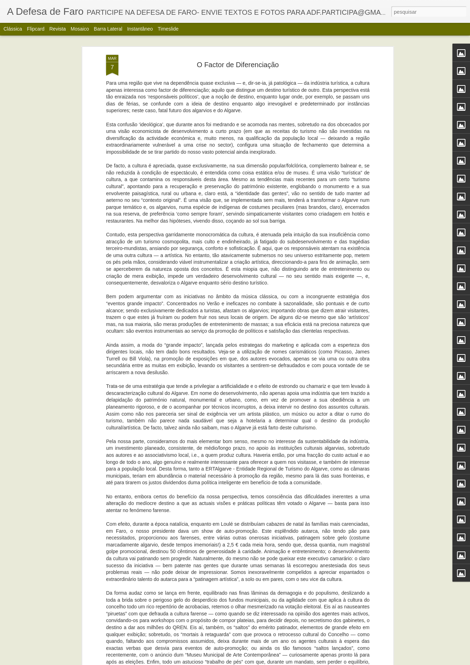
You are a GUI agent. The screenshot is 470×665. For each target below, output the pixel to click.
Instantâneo (140, 29)
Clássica (13, 29)
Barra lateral (108, 29)
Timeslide (168, 29)
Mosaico (80, 29)
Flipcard (36, 29)
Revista (57, 29)
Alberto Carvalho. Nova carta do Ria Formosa (221, 657)
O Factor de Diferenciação (238, 48)
